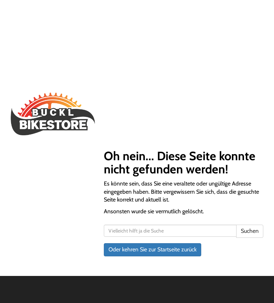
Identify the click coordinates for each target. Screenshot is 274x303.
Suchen (250, 231)
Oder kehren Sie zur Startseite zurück (152, 249)
